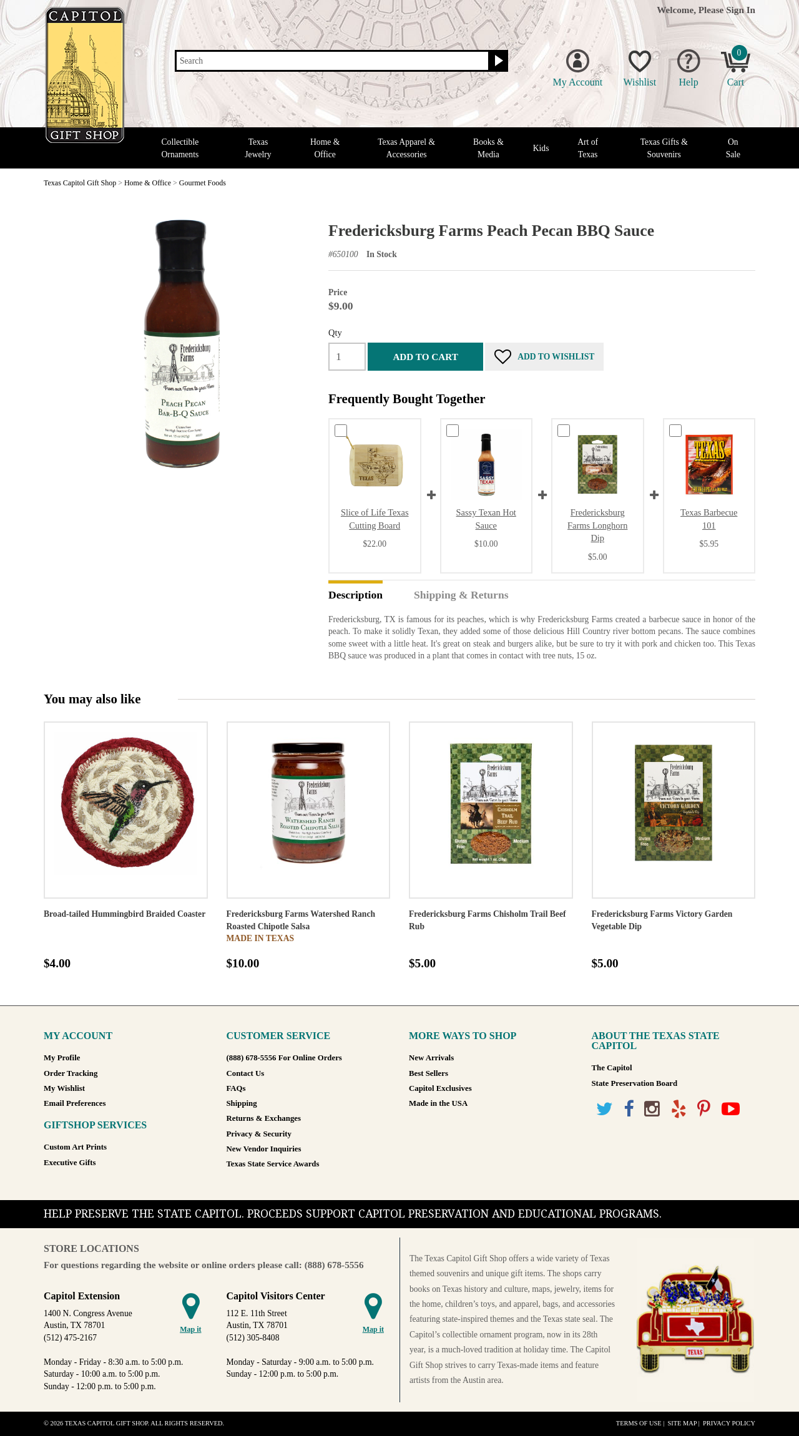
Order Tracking (70, 1073)
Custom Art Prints (75, 1147)
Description (355, 595)
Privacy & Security (259, 1134)
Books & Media (488, 148)
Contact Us (246, 1073)
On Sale (733, 148)
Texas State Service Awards (273, 1164)
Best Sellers (428, 1073)
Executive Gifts (70, 1162)
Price (337, 292)
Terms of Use (639, 1423)
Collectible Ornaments (180, 148)
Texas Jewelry (258, 148)
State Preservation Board (635, 1083)
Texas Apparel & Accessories (406, 148)
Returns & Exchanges (264, 1118)
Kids (541, 148)
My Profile (62, 1057)
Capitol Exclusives (440, 1088)
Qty (335, 333)
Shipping (242, 1103)
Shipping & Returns (461, 595)
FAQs (236, 1088)
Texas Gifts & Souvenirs (664, 148)
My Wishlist (64, 1088)
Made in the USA (438, 1103)
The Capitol (612, 1067)
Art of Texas (587, 148)
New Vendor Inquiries (264, 1149)
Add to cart (425, 356)
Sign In (740, 9)
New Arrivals (431, 1057)
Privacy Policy (729, 1423)
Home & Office (325, 148)
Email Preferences (74, 1103)
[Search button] (497, 61)
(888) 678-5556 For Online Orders (284, 1057)
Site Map (682, 1423)
